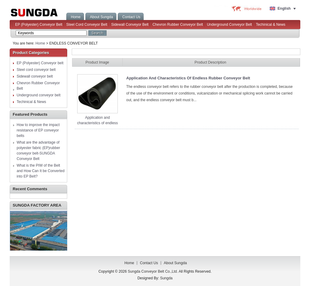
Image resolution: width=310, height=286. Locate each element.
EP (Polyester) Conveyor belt (38, 24)
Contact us (149, 263)
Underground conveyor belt (229, 24)
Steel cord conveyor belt (86, 24)
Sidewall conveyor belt (129, 24)
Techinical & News (270, 24)
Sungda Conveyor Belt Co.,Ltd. (38, 11)
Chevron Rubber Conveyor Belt (178, 24)
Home (40, 43)
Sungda (166, 278)
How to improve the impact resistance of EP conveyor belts (38, 130)
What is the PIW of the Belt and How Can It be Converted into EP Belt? (40, 170)
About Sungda (175, 263)
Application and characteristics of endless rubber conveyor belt (97, 123)
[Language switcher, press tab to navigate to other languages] (283, 8)
